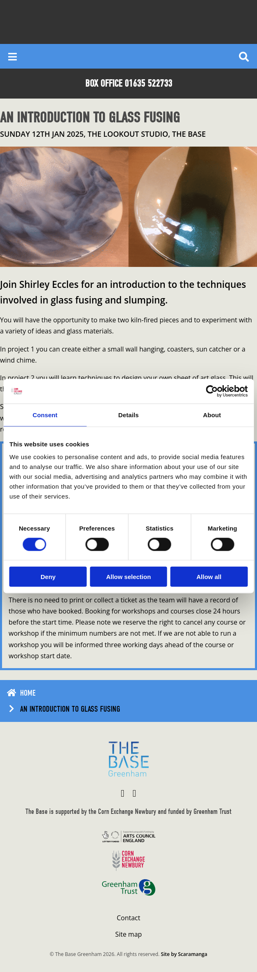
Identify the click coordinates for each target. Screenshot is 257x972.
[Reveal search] (244, 56)
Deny (48, 576)
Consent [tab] (44, 414)
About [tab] (212, 414)
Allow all (208, 576)
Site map (128, 934)
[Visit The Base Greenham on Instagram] (134, 793)
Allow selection (128, 576)
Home (28, 693)
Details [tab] (128, 414)
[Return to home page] (128, 759)
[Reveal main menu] (12, 56)
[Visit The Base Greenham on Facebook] (123, 793)
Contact (128, 917)
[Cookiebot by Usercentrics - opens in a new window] (212, 391)
